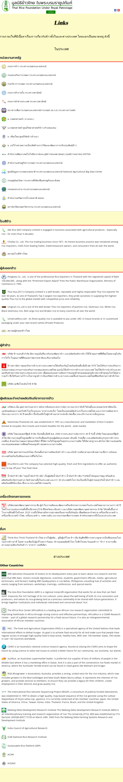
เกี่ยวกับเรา (86, 12)
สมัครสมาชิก (67, 12)
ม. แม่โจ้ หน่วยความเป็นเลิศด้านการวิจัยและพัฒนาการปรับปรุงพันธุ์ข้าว (39, 145)
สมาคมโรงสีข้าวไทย (14, 254)
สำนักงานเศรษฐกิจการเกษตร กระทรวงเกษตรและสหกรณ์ (32, 163)
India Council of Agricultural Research (24, 728)
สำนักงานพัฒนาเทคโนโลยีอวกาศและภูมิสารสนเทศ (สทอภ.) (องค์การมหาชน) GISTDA (46, 154)
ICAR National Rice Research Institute (24, 737)
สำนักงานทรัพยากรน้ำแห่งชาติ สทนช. (23, 198)
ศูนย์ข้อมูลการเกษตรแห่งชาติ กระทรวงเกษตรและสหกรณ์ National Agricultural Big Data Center (52, 172)
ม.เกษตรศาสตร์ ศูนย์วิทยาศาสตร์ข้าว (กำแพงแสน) (29, 128)
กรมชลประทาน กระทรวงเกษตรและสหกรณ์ (26, 189)
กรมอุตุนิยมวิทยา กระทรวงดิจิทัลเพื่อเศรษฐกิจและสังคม (31, 180)
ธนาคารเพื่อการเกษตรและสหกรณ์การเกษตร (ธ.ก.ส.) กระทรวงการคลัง (38, 110)
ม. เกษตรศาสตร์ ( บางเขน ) (18, 119)
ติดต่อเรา (51, 12)
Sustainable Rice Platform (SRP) (21, 746)
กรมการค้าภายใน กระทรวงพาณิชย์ (21, 92)
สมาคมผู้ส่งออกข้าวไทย (16, 331)
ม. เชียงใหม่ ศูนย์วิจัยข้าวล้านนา (20, 136)
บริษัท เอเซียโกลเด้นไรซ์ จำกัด (19, 384)
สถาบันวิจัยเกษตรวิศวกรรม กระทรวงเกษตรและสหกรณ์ (31, 207)
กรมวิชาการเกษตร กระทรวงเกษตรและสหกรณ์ (27, 84)
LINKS (37, 12)
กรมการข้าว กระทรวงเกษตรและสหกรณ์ (24, 66)
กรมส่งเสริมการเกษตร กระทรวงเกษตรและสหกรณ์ (29, 75)
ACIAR (8, 754)
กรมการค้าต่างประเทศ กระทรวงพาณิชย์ (24, 101)
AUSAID (8, 763)
